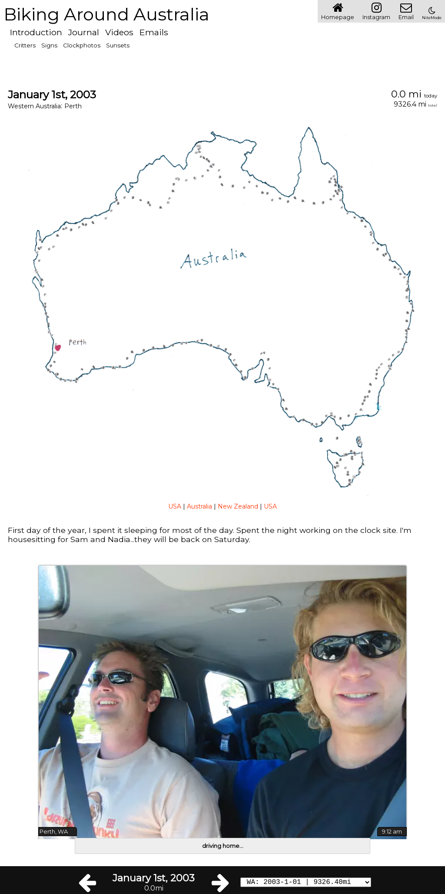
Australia (199, 506)
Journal (83, 32)
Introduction (36, 32)
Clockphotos (81, 45)
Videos (119, 32)
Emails (153, 32)
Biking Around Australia (106, 14)
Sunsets (118, 45)
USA (174, 506)
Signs (49, 45)
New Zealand (238, 506)
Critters (25, 45)
